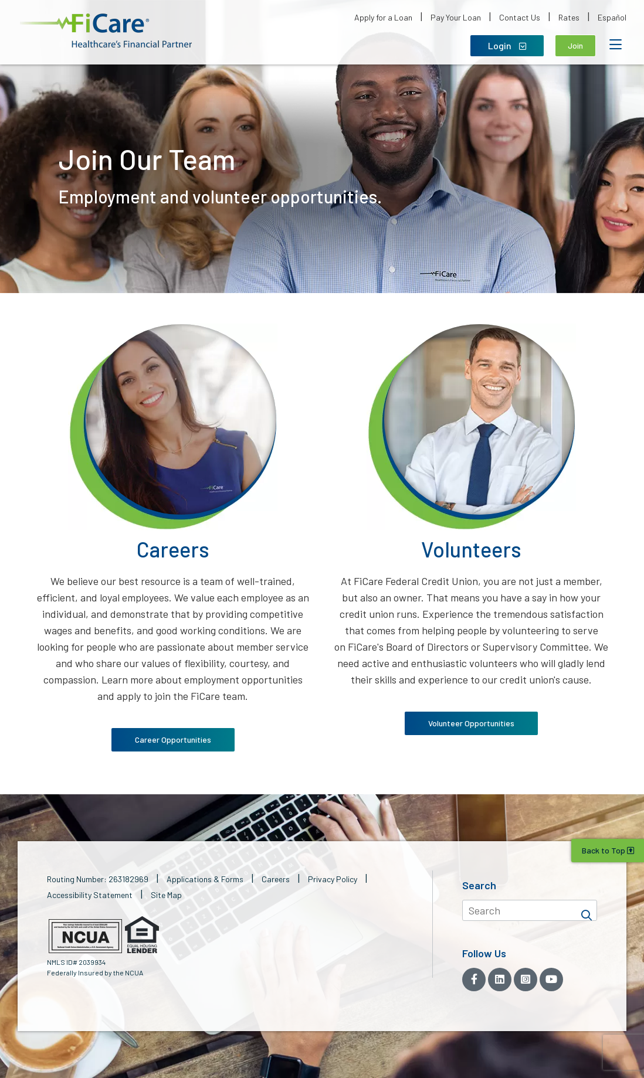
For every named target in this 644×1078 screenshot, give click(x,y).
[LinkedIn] (499, 979)
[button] (106, 31)
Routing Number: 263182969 (97, 879)
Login (507, 45)
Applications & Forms (205, 879)
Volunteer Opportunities (471, 723)
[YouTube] (551, 979)
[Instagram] (525, 979)
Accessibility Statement (90, 895)
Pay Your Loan (456, 17)
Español (612, 17)
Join (575, 45)
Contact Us (519, 17)
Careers (276, 879)
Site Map (166, 895)
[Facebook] (474, 979)
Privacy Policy (332, 879)
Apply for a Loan (383, 17)
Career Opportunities (173, 739)
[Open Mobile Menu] (615, 44)
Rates (568, 17)
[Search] (586, 910)
